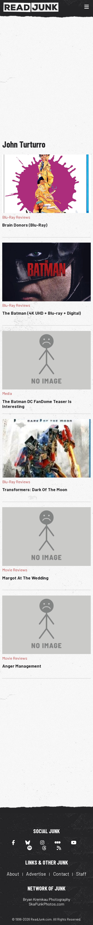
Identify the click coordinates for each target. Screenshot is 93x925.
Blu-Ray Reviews (16, 217)
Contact (61, 874)
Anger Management (21, 666)
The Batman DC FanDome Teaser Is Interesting (36, 404)
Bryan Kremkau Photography (46, 899)
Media (7, 393)
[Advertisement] (46, 78)
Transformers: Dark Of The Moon (34, 489)
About (13, 874)
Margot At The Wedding (25, 577)
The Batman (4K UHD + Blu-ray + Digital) (41, 313)
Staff (81, 874)
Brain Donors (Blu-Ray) (24, 225)
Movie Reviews (14, 569)
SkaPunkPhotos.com (46, 904)
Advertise (36, 874)
